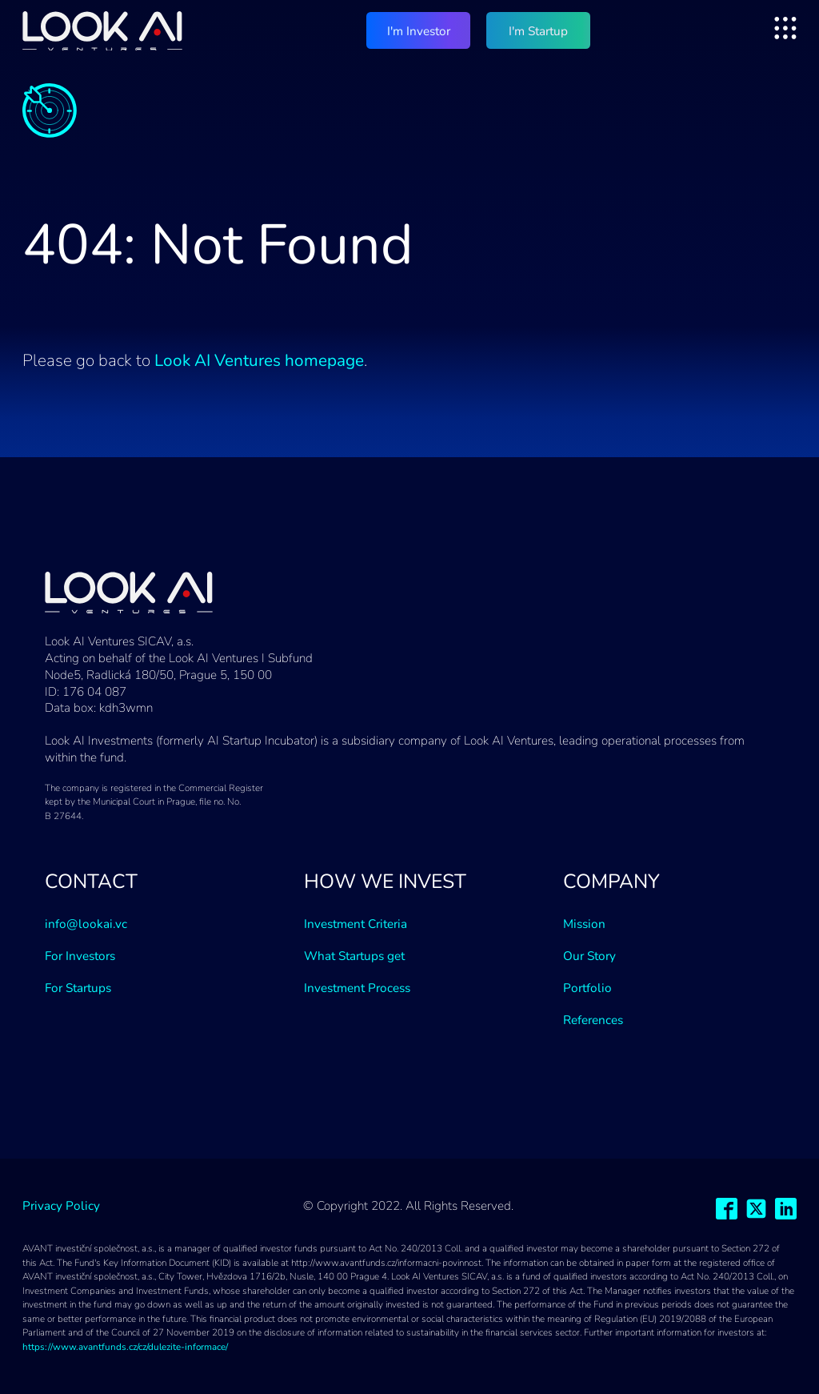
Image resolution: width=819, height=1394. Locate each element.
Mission (584, 924)
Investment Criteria (355, 924)
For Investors (80, 956)
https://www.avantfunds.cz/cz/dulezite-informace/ (125, 1346)
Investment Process (357, 988)
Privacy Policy (61, 1206)
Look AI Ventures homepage (259, 360)
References (593, 1020)
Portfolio (587, 988)
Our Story (589, 956)
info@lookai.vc (86, 924)
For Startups (78, 988)
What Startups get (354, 956)
